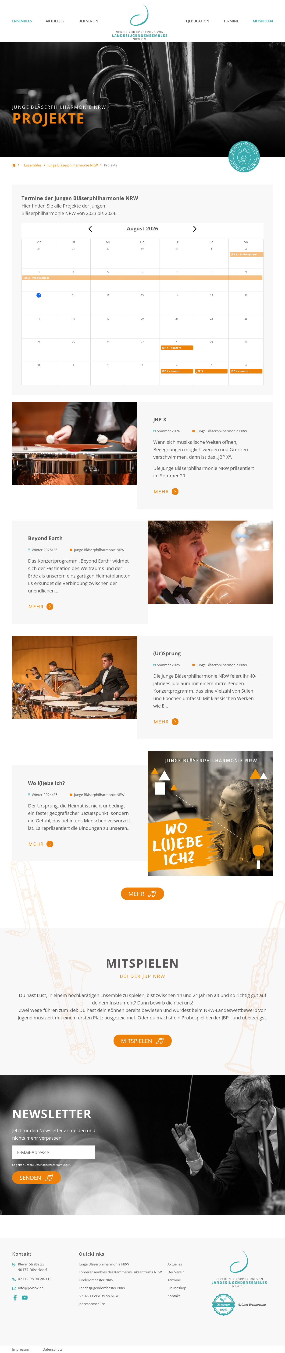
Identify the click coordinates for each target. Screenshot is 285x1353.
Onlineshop (176, 1289)
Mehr (142, 895)
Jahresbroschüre (92, 1305)
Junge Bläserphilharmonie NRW (72, 165)
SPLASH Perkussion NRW (99, 1297)
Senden (36, 1177)
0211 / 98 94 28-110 (35, 1280)
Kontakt (173, 1297)
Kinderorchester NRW (96, 1281)
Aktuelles (55, 21)
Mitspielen (263, 21)
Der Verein (88, 21)
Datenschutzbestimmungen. (53, 1165)
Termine (231, 21)
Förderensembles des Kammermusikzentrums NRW (120, 1274)
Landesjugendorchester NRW (102, 1289)
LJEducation (197, 21)
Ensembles (22, 21)
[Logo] (140, 21)
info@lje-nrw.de (30, 1289)
